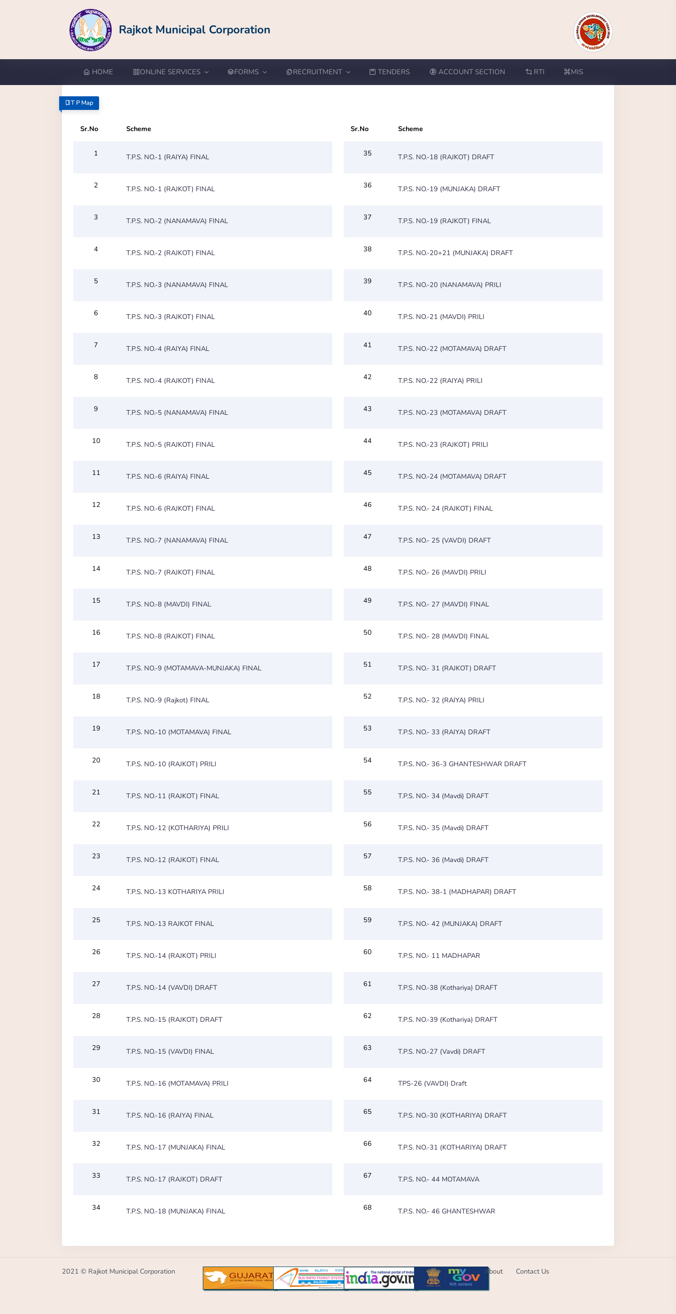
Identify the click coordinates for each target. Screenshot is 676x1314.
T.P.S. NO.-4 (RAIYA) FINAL (167, 348)
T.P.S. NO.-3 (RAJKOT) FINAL (170, 316)
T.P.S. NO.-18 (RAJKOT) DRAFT (446, 157)
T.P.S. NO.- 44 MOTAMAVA (438, 1179)
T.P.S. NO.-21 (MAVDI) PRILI (441, 316)
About (493, 1271)
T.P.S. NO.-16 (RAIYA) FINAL (170, 1115)
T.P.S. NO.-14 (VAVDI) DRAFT (171, 987)
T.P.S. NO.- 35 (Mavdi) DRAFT (443, 827)
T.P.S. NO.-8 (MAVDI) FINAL (168, 604)
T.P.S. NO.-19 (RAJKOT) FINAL (444, 220)
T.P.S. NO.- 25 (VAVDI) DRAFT (444, 540)
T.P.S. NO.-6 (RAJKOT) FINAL (170, 508)
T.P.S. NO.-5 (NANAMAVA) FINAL (177, 412)
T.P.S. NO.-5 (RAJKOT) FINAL (170, 444)
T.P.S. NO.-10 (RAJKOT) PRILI (171, 764)
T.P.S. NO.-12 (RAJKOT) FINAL (172, 859)
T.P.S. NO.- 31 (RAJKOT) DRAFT (447, 668)
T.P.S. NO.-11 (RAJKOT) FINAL (172, 796)
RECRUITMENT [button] (318, 72)
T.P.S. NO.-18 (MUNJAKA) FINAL (175, 1211)
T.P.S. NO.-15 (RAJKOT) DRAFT (174, 1019)
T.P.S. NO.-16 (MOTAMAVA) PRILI (177, 1083)
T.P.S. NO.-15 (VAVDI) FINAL (170, 1051)
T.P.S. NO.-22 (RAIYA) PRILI (440, 380)
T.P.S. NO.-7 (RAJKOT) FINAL (170, 572)
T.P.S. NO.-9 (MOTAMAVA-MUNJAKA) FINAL (193, 668)
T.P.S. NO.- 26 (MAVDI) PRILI (442, 572)
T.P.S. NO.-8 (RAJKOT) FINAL (170, 636)
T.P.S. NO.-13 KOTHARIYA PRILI (175, 891)
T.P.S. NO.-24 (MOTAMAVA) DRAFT (452, 476)
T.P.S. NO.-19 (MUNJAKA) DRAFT (449, 189)
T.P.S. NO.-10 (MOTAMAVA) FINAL (178, 732)
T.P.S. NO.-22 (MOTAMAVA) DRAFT (452, 348)
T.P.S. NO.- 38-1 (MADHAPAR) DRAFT (457, 891)
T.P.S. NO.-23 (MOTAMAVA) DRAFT (452, 412)
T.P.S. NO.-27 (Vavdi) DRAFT (441, 1051)
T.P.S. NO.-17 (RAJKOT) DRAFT (174, 1179)
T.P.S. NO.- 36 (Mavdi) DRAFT (443, 859)
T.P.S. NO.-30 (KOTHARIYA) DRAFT (452, 1115)
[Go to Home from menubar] (103, 72)
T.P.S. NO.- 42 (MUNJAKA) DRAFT (450, 923)
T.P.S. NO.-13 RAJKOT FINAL (170, 923)
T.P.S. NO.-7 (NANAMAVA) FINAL (177, 540)
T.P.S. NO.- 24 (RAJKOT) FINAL (445, 508)
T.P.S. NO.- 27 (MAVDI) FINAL (443, 604)
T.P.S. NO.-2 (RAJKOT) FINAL (170, 252)
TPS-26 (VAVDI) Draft (432, 1083)
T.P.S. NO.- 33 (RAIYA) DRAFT (444, 732)
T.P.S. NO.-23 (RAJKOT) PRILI (443, 444)
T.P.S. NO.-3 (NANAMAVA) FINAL (177, 284)
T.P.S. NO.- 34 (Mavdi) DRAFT (443, 796)
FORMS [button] (246, 72)
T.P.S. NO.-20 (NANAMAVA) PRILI (449, 284)
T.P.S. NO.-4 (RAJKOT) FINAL (170, 380)
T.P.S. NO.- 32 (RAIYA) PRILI (441, 700)
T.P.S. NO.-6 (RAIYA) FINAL (167, 476)
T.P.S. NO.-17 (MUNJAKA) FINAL (175, 1147)
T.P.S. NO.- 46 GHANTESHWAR (446, 1211)
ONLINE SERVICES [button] (170, 72)
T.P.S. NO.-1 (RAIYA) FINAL (167, 157)
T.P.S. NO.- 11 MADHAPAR (439, 955)
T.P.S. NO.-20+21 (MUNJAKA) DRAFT (455, 252)
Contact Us (532, 1271)
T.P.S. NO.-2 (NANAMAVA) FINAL (177, 220)
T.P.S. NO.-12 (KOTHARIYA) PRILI (177, 827)
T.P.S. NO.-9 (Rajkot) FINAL (167, 700)
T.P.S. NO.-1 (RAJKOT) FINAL (170, 189)
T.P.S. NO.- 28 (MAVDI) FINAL (443, 636)
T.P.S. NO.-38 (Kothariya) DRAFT (448, 987)
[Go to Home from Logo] (170, 29)
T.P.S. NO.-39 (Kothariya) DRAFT (448, 1019)
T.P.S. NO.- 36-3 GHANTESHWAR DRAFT (462, 764)
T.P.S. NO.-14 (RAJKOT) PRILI (171, 955)
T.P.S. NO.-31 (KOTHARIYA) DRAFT (452, 1147)
